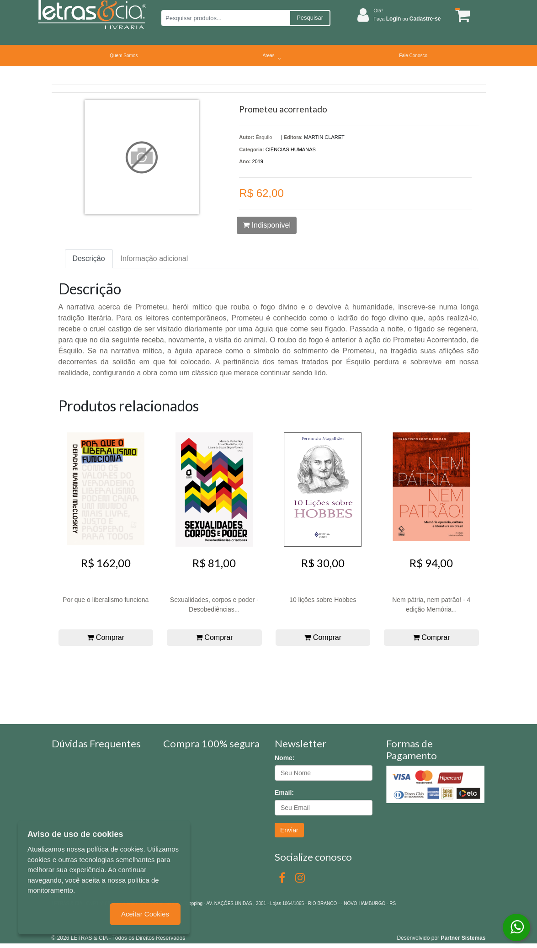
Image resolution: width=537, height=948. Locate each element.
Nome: (285, 758)
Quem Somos (124, 55)
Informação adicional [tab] (154, 258)
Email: (284, 792)
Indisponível (267, 225)
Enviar (289, 830)
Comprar (105, 637)
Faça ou (407, 18)
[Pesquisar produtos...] (225, 18)
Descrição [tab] (89, 258)
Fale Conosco (413, 55)
